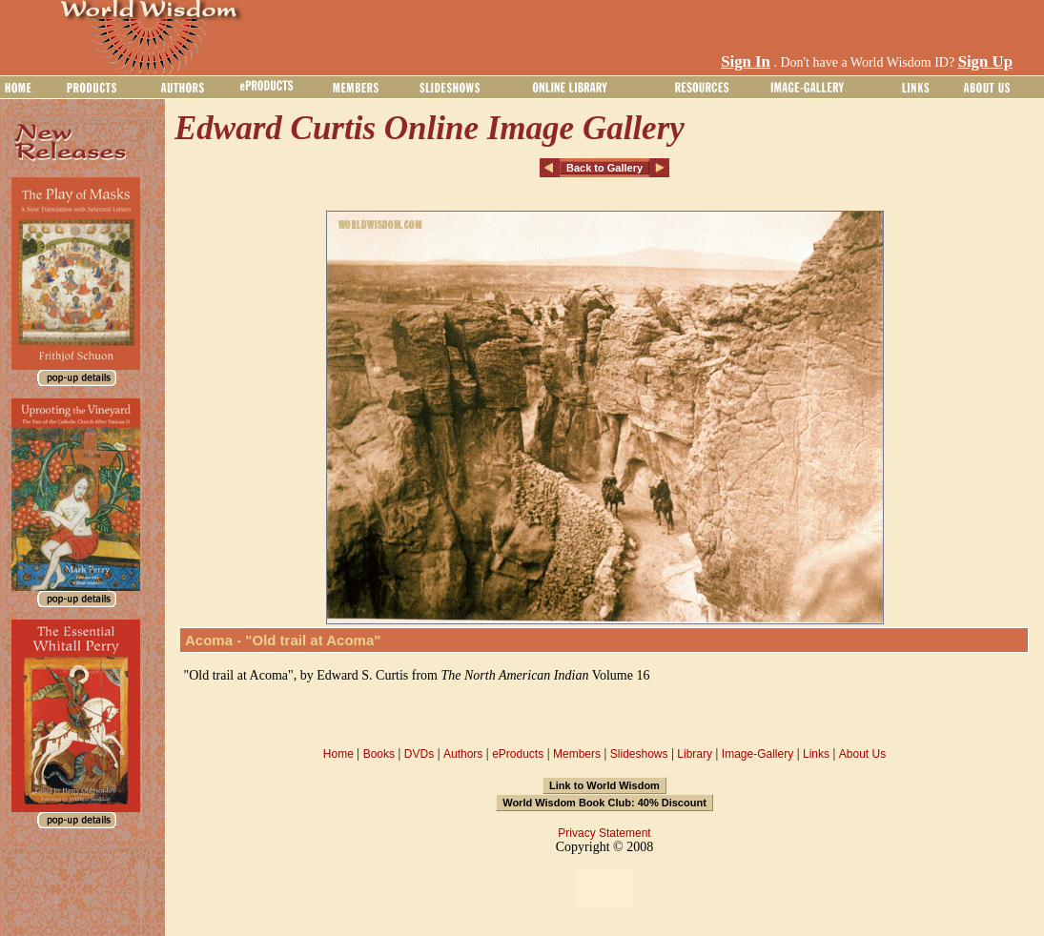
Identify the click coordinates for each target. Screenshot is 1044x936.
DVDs (419, 754)
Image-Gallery (757, 754)
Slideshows (639, 754)
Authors (462, 754)
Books (379, 754)
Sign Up (985, 61)
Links (816, 754)
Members (577, 754)
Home (338, 754)
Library (694, 754)
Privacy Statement (604, 833)
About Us (862, 754)
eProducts (517, 754)
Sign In (745, 61)
